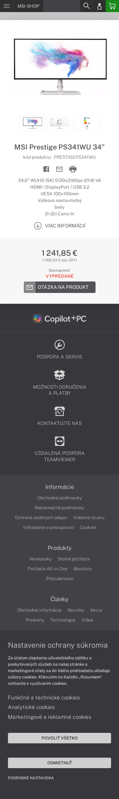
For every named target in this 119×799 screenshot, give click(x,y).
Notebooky (41, 558)
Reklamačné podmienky (59, 507)
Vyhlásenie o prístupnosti (48, 527)
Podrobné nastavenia (31, 778)
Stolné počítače (74, 558)
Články (59, 599)
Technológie (63, 619)
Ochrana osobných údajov (41, 517)
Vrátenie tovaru (88, 517)
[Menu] (6, 6)
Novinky (76, 610)
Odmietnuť (59, 762)
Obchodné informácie (39, 610)
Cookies (88, 527)
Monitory (83, 568)
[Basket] (112, 6)
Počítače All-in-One (48, 568)
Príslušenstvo (59, 578)
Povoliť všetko (60, 737)
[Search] (86, 6)
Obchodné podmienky (59, 497)
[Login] (99, 6)
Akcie (96, 610)
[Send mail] (59, 169)
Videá (87, 619)
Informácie (59, 487)
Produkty (60, 548)
